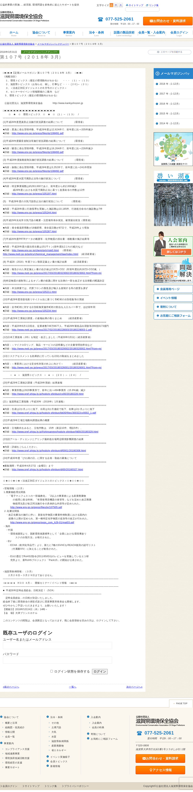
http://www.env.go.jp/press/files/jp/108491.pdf (37, 133)
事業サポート (12, 767)
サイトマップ (136, 5)
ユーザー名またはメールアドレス (27, 639)
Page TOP (181, 703)
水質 (53, 736)
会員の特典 (98, 727)
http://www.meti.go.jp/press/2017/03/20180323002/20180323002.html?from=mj (56, 273)
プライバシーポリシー (76, 786)
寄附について (98, 734)
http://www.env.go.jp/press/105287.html (34, 231)
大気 (53, 732)
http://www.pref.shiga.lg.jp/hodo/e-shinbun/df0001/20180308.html (49, 450)
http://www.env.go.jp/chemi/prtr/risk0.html (35, 250)
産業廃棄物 (57, 745)
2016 (162, 103)
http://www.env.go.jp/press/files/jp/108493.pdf (37, 152)
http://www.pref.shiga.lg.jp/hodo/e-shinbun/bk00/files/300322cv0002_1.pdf (54, 412)
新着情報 (55, 766)
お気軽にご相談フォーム (104, 738)
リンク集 (154, 5)
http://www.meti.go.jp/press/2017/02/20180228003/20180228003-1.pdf (52, 329)
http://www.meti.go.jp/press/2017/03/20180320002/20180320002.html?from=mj (56, 348)
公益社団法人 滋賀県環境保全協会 (17, 44)
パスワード (11, 654)
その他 (55, 723)
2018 (162, 83)
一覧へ (72, 686)
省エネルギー (58, 750)
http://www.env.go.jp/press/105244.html (34, 212)
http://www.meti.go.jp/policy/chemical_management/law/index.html (40, 254)
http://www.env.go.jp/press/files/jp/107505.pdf (36, 507)
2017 (162, 93)
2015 (162, 113)
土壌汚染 (56, 727)
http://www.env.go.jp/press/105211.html (34, 292)
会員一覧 (10, 736)
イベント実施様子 (60, 757)
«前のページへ (11, 686)
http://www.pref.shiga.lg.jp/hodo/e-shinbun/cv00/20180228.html (48, 394)
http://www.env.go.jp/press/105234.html (34, 310)
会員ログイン (179, 34)
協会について (41, 34)
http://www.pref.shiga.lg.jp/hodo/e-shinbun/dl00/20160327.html (47, 469)
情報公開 (10, 732)
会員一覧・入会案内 (151, 34)
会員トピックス (59, 761)
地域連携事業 (12, 753)
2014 (162, 123)
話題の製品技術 (124, 34)
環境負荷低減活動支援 (17, 758)
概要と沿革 (11, 723)
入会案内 (96, 717)
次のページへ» (134, 686)
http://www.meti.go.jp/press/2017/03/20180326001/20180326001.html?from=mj (56, 367)
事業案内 (69, 34)
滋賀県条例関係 (60, 741)
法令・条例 (96, 34)
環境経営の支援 (13, 762)
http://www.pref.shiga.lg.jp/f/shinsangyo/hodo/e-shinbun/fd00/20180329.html (55, 431)
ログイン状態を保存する (72, 671)
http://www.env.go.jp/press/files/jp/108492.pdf (37, 171)
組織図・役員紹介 (15, 727)
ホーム (14, 34)
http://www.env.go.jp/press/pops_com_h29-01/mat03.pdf (42, 522)
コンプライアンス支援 (17, 749)
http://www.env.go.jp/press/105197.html (34, 193)
